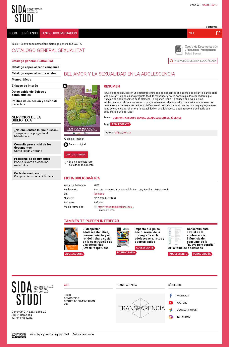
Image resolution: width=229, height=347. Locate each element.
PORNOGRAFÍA (126, 252)
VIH (204, 33)
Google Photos (182, 310)
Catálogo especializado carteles (34, 73)
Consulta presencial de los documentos (32, 146)
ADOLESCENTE (120, 124)
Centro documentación (59, 33)
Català (194, 5)
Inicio (13, 33)
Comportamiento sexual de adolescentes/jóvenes (147, 117)
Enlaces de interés (25, 85)
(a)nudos (99, 193)
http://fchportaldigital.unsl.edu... (116, 207)
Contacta (211, 26)
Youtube (177, 303)
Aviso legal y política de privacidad (49, 334)
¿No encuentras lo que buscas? (36, 130)
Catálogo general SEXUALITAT (66, 44)
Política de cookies (83, 334)
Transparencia (141, 308)
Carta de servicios (26, 173)
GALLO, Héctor (123, 132)
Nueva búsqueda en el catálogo (195, 60)
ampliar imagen (74, 138)
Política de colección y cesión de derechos (35, 102)
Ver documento (76, 154)
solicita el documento (81, 165)
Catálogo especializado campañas (35, 67)
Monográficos (21, 79)
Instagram (179, 317)
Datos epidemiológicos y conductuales (29, 93)
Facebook (178, 296)
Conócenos (29, 33)
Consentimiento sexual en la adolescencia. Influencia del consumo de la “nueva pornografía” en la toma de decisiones (191, 238)
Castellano (209, 5)
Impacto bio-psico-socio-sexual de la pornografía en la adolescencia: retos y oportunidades (149, 235)
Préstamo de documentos (32, 159)
